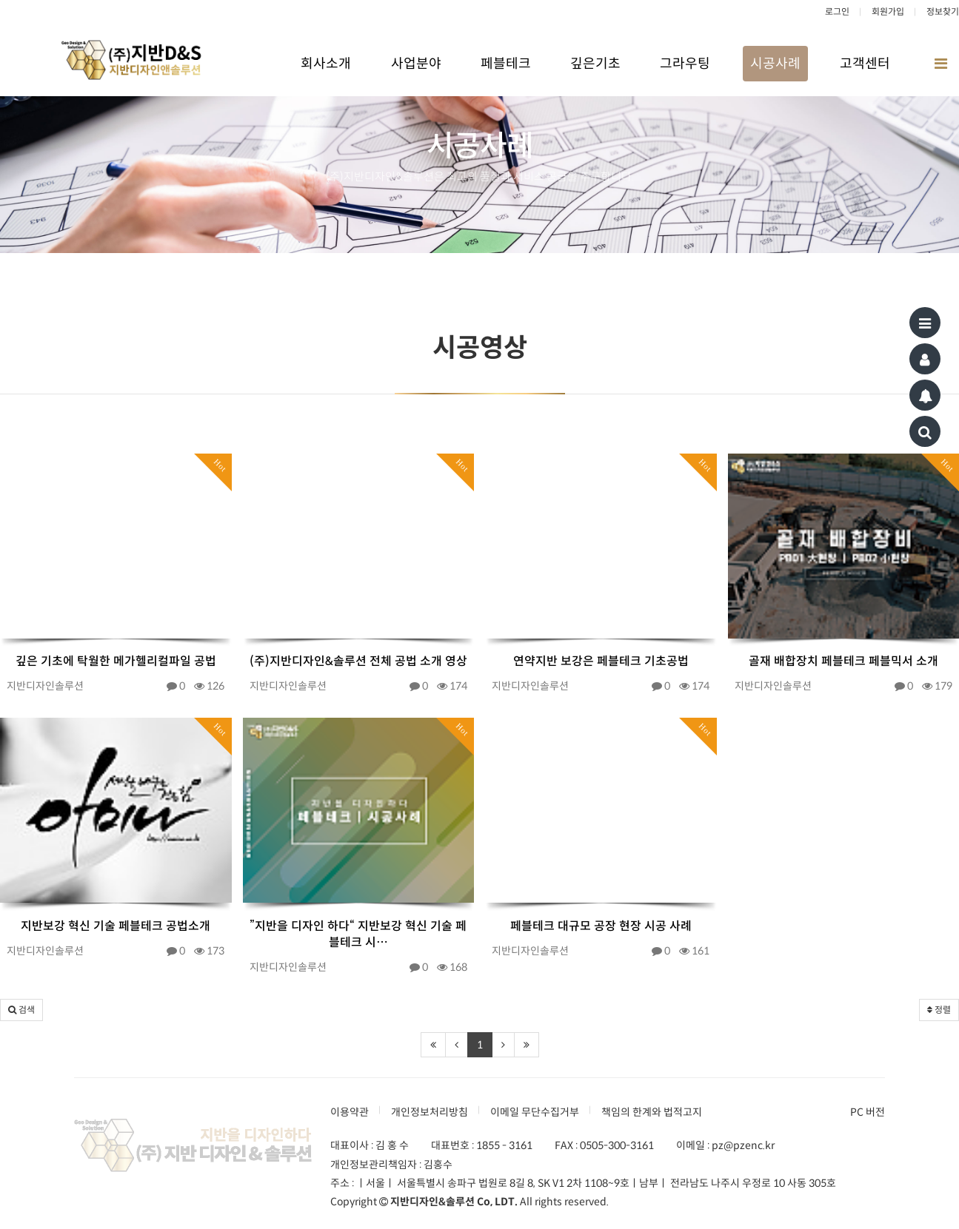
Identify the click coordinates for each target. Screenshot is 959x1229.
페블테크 (506, 63)
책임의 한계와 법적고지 (651, 1112)
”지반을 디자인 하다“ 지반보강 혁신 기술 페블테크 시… (358, 934)
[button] (21, 1010)
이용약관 (349, 1112)
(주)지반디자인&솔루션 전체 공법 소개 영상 (358, 661)
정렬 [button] (939, 1009)
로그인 (837, 11)
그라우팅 (685, 63)
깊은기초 (595, 63)
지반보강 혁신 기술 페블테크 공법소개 (115, 926)
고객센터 (865, 63)
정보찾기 (942, 11)
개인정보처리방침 (429, 1112)
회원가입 (888, 11)
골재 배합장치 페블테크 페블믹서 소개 (843, 661)
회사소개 (326, 63)
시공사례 (775, 63)
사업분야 (416, 63)
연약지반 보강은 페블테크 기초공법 (601, 661)
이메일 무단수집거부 (534, 1112)
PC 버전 (867, 1112)
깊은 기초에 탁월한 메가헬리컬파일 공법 (116, 661)
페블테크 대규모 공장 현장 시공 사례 (601, 926)
